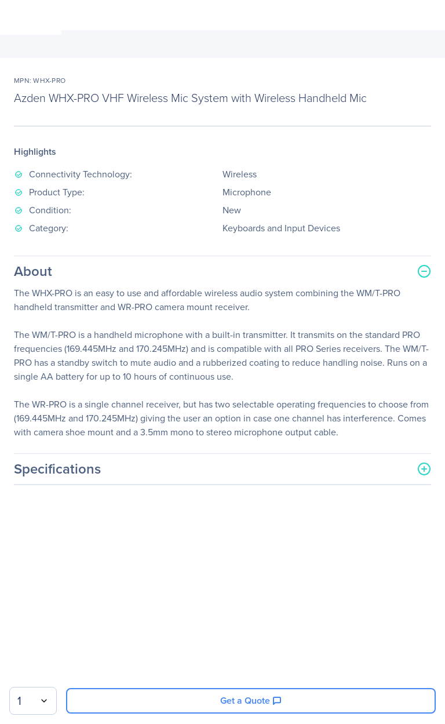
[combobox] (33, 701)
